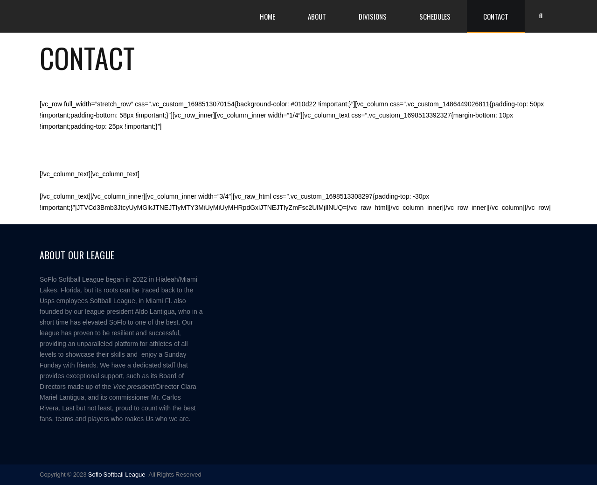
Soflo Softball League (117, 474)
